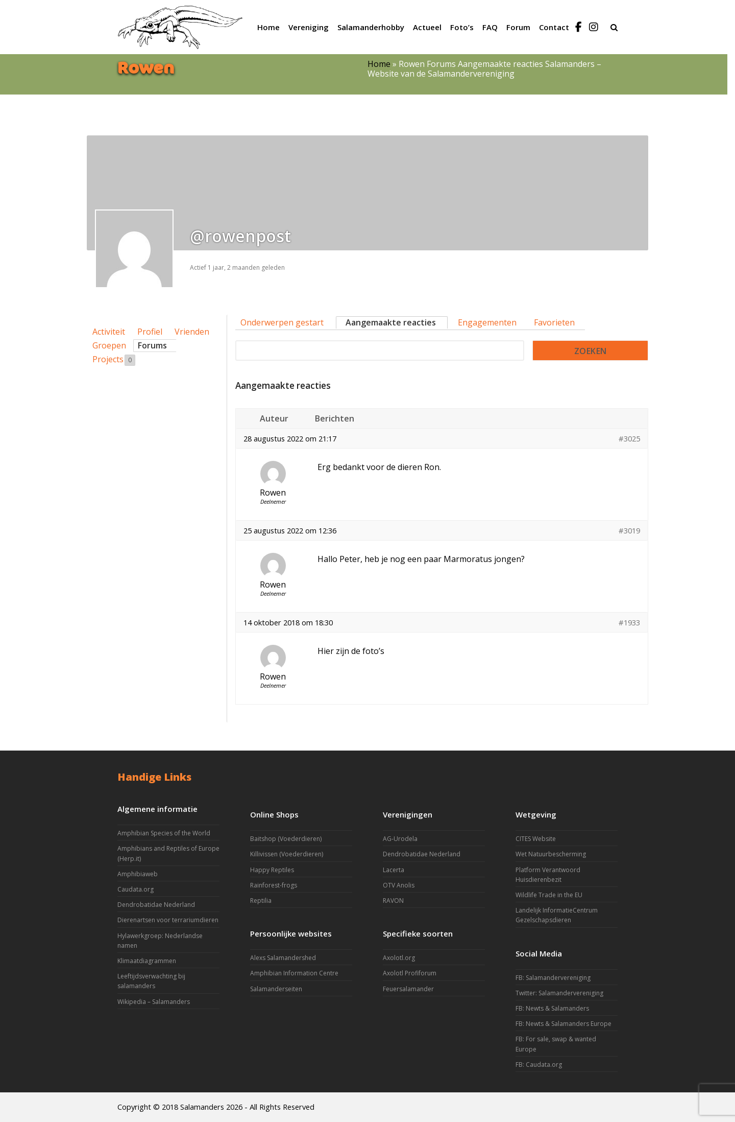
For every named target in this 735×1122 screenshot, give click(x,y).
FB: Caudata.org (539, 1064)
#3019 (629, 530)
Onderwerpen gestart (282, 322)
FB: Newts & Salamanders (552, 1008)
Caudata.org (135, 889)
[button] (614, 27)
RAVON (393, 900)
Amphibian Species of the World (163, 833)
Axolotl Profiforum (409, 973)
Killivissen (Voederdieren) (286, 854)
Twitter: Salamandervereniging (559, 993)
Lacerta (393, 870)
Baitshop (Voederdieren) (286, 838)
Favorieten (554, 322)
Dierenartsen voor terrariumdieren (167, 920)
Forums (152, 345)
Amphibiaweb (137, 874)
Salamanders (202, 1107)
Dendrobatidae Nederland (156, 904)
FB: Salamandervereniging (553, 977)
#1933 (629, 622)
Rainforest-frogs (273, 885)
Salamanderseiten (276, 989)
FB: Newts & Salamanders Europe (563, 1023)
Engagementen (487, 322)
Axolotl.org (399, 957)
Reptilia (261, 900)
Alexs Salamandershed (283, 957)
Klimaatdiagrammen (146, 960)
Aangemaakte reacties (391, 322)
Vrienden (192, 331)
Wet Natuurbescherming (551, 854)
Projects (113, 360)
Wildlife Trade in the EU (549, 895)
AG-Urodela (400, 838)
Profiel (149, 331)
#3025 (629, 438)
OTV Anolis (398, 885)
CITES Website (536, 838)
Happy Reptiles (272, 870)
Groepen (109, 345)
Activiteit (108, 331)
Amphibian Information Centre (294, 973)
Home (379, 63)
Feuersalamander (408, 989)
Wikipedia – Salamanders (153, 1001)
